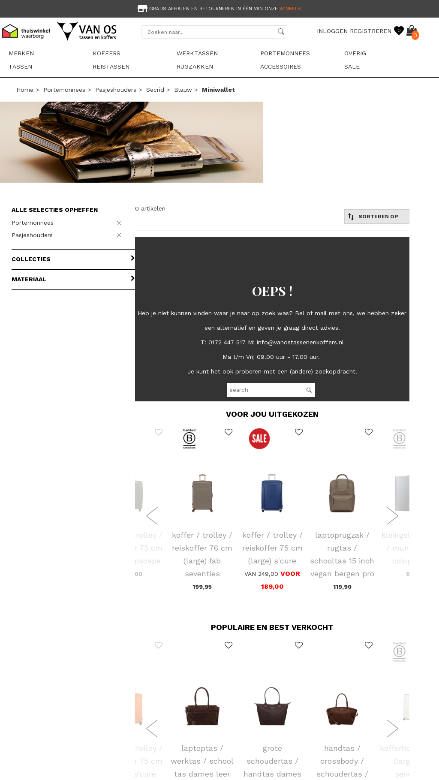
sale (352, 66)
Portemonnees (285, 53)
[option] (219, 8)
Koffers (106, 53)
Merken (21, 53)
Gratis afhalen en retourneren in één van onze (218, 9)
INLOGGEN (332, 30)
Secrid (155, 89)
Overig (355, 53)
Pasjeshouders (115, 89)
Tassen (20, 66)
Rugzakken (195, 66)
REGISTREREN (370, 30)
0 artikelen (150, 208)
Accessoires (280, 66)
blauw (183, 89)
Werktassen (197, 53)
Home (24, 89)
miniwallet (218, 89)
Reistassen (111, 66)
